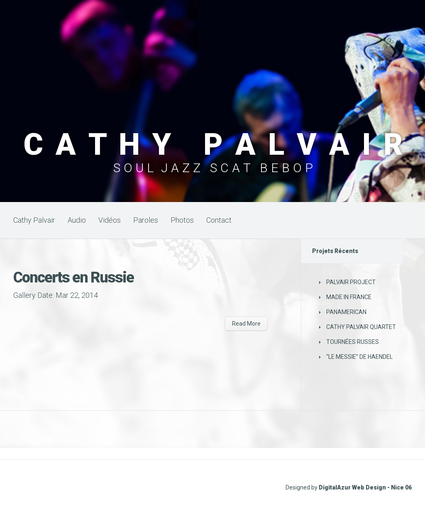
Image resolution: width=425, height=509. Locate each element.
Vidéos (109, 220)
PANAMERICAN (346, 312)
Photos (182, 220)
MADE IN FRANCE (348, 297)
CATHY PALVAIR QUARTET (361, 327)
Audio (77, 220)
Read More (246, 323)
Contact (219, 220)
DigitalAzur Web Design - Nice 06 (365, 487)
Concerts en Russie (73, 277)
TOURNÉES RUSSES (352, 342)
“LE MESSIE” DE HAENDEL (359, 356)
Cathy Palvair (34, 220)
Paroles (145, 220)
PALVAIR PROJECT (351, 282)
